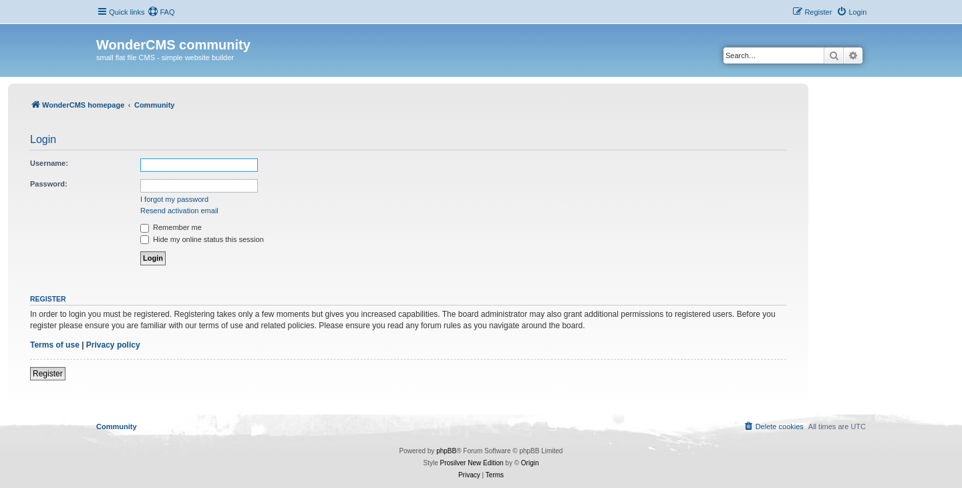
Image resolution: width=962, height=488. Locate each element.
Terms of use (54, 345)
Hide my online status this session (202, 239)
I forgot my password (174, 199)
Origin (530, 463)
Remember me (171, 227)
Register (48, 373)
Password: (48, 184)
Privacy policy (113, 345)
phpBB (446, 451)
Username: (49, 163)
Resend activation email (179, 211)
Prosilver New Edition (472, 463)
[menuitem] (161, 12)
